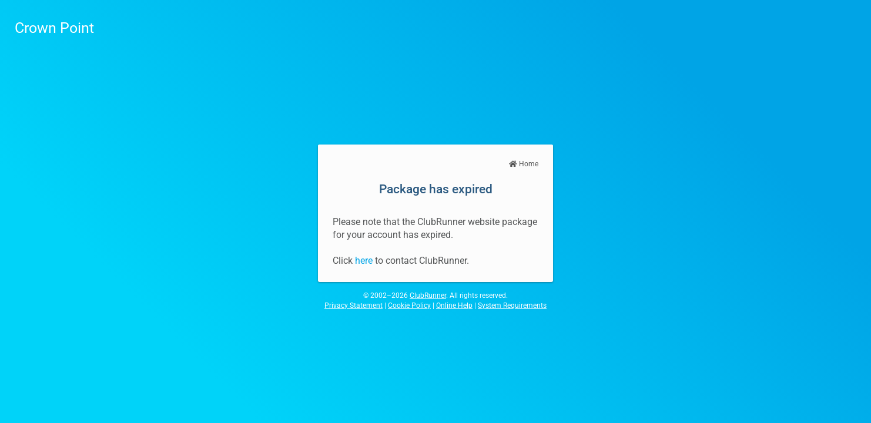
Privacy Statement (353, 305)
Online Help (454, 305)
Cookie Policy (409, 305)
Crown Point (54, 27)
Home (523, 164)
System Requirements (512, 305)
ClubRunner (428, 295)
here (364, 260)
